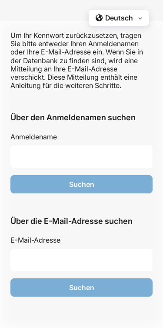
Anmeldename (33, 136)
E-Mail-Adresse (35, 240)
